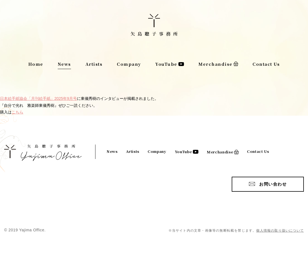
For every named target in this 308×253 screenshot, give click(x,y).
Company (129, 64)
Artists (94, 64)
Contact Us (266, 64)
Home (35, 64)
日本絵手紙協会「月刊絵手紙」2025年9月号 (38, 98)
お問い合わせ (273, 184)
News (64, 64)
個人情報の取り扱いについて (280, 230)
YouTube (166, 64)
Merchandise (215, 64)
